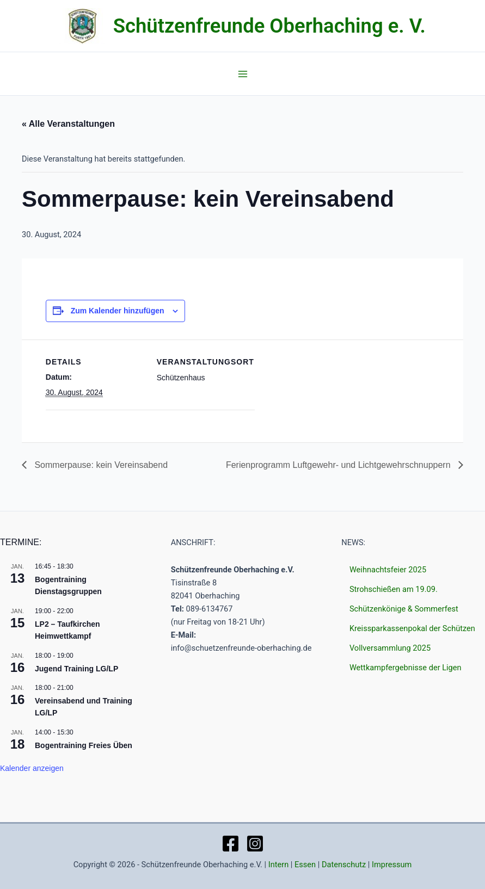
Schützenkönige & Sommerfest (403, 609)
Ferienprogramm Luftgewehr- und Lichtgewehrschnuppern (339, 465)
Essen (305, 864)
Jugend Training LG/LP (76, 668)
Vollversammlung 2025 (390, 648)
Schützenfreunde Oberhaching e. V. (269, 26)
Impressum (392, 864)
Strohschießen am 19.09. (393, 589)
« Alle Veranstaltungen (68, 123)
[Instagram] (255, 844)
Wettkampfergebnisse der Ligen (405, 667)
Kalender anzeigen (32, 768)
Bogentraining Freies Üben (83, 745)
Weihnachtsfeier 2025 (387, 570)
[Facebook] (231, 844)
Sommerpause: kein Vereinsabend (100, 465)
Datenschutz (344, 864)
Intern (278, 864)
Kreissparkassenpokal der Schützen (412, 628)
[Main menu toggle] (242, 74)
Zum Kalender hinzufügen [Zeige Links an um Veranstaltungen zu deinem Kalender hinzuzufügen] (117, 310)
